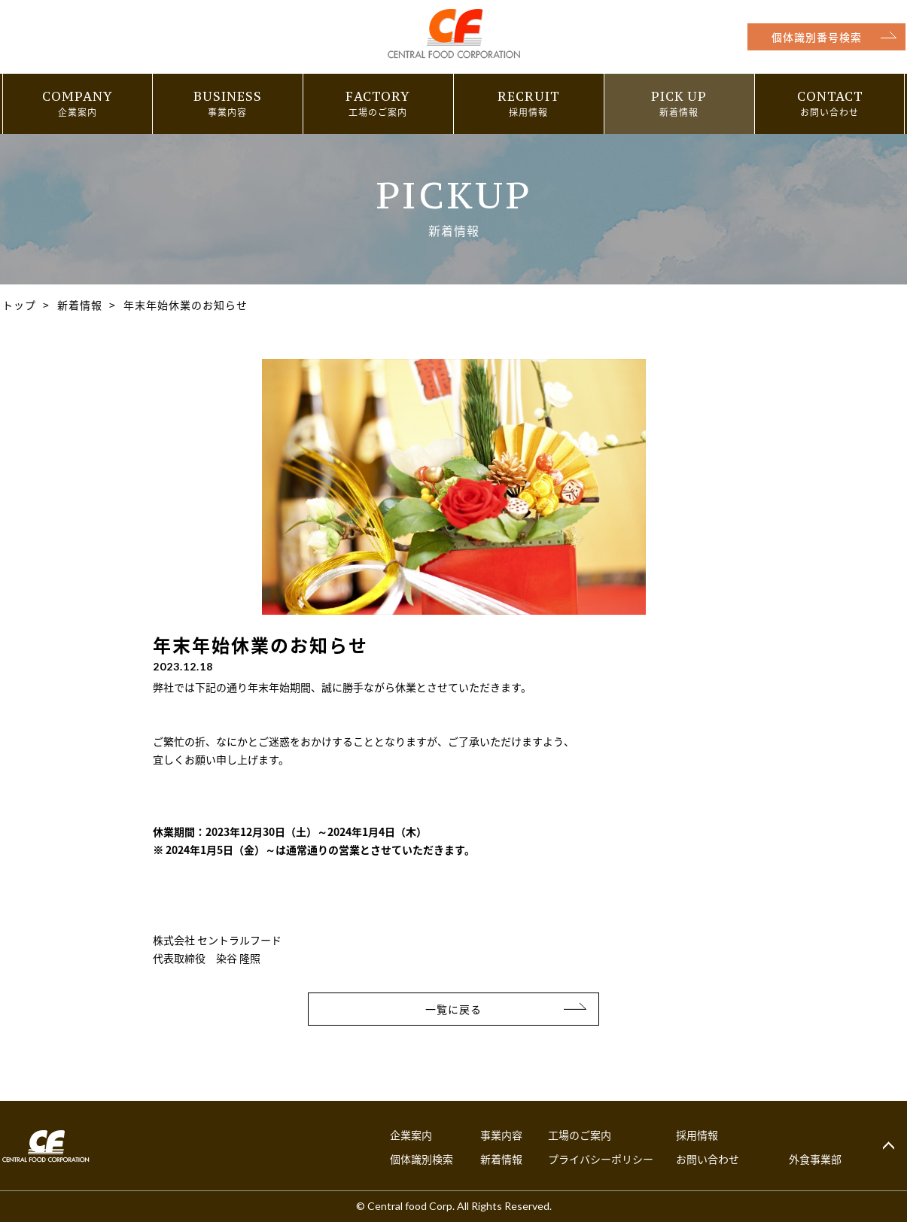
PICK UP (679, 96)
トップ (19, 304)
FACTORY (377, 96)
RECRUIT (528, 96)
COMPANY (77, 96)
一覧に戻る (453, 1009)
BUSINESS (227, 96)
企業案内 (411, 1134)
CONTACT (830, 96)
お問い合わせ (707, 1158)
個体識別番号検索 (816, 36)
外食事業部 (815, 1158)
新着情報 (79, 304)
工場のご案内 (579, 1134)
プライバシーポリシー (600, 1158)
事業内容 (501, 1134)
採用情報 (697, 1134)
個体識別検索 (421, 1158)
